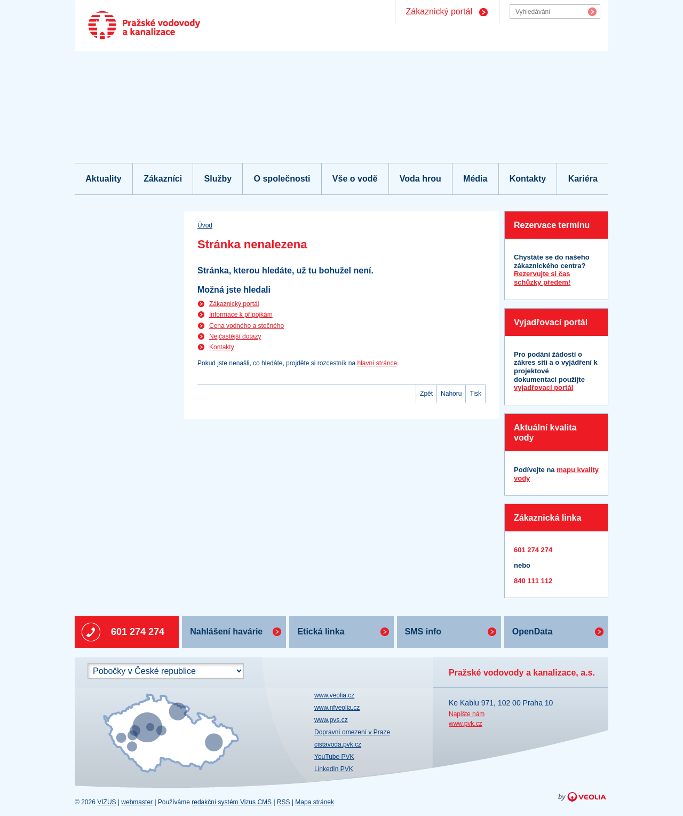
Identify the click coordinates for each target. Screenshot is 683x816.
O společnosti (282, 178)
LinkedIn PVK (333, 769)
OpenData (532, 631)
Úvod (204, 225)
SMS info (423, 631)
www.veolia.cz (334, 695)
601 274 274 (137, 631)
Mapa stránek (314, 802)
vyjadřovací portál (543, 387)
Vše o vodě (354, 178)
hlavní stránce (378, 363)
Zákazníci (163, 178)
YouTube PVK (334, 756)
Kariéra (583, 178)
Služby (218, 178)
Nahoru (451, 393)
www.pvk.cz (465, 723)
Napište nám (467, 714)
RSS (283, 802)
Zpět (426, 393)
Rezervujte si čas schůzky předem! (542, 278)
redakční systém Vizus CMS (232, 802)
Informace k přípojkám (241, 314)
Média (475, 178)
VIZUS (106, 802)
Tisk (475, 393)
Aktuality (103, 178)
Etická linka (320, 631)
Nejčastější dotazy (235, 336)
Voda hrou (420, 178)
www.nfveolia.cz (337, 707)
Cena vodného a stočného (246, 325)
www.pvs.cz (331, 720)
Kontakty (528, 178)
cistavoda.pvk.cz (337, 744)
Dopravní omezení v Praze (352, 732)
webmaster (137, 802)
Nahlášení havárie (226, 631)
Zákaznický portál (439, 11)
